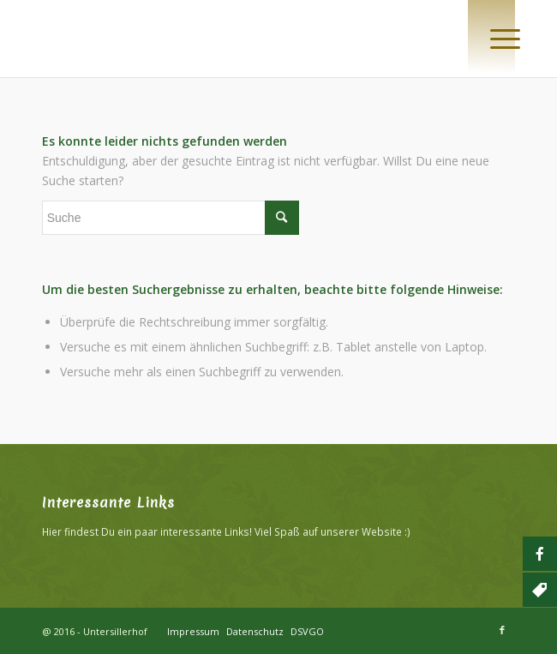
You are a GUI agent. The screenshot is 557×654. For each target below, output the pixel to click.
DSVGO (307, 631)
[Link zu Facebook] (502, 630)
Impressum (193, 631)
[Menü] (492, 36)
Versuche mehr (101, 371)
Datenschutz (255, 631)
